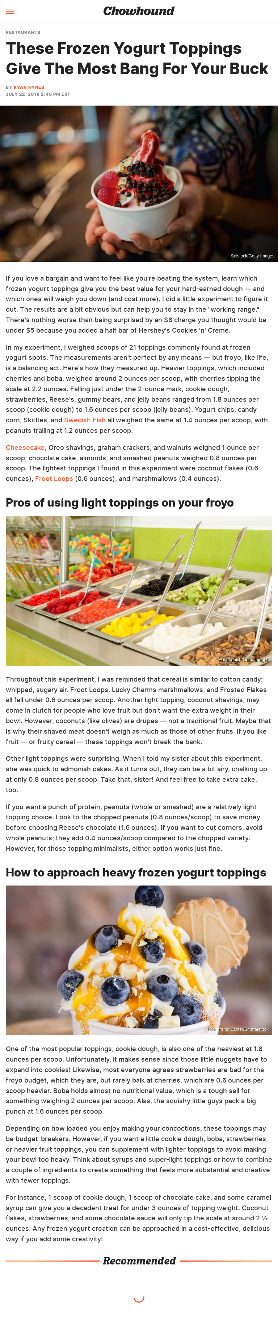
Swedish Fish (85, 420)
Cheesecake (25, 447)
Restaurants (23, 32)
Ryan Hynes (29, 87)
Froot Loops (54, 478)
